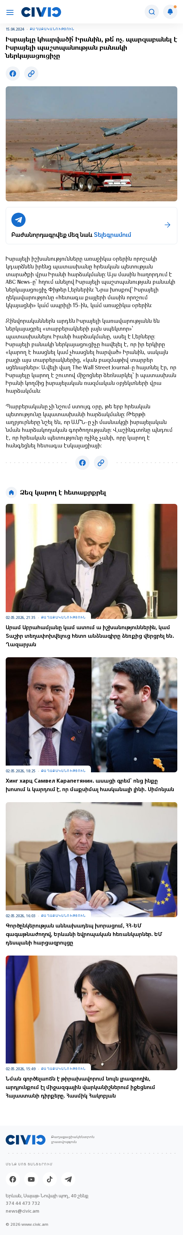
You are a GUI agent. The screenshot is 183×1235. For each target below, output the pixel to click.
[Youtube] (31, 1179)
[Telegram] (68, 1179)
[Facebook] (13, 1179)
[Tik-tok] (50, 1179)
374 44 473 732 (23, 1203)
